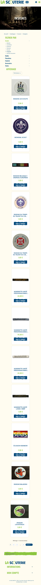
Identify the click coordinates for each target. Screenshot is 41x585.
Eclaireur (9, 46)
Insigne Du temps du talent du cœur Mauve (20, 216)
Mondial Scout (21, 137)
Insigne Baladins (20, 484)
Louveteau (9, 44)
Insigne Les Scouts (20, 99)
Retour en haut (11, 554)
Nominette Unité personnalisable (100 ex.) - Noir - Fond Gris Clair (20, 332)
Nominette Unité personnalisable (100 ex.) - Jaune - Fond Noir (20, 294)
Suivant (28, 544)
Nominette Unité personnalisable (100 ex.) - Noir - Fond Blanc (20, 371)
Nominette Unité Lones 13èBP (20, 408)
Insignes (9, 51)
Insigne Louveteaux (19, 523)
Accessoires (8, 63)
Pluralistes (8, 58)
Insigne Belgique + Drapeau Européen (20, 177)
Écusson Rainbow (20, 446)
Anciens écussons (11, 53)
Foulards (7, 61)
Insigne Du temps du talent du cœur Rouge (20, 254)
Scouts (7, 41)
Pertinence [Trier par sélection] (17, 73)
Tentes (7, 66)
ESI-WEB (25, 582)
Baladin (8, 43)
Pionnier (9, 48)
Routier (8, 50)
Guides (7, 56)
